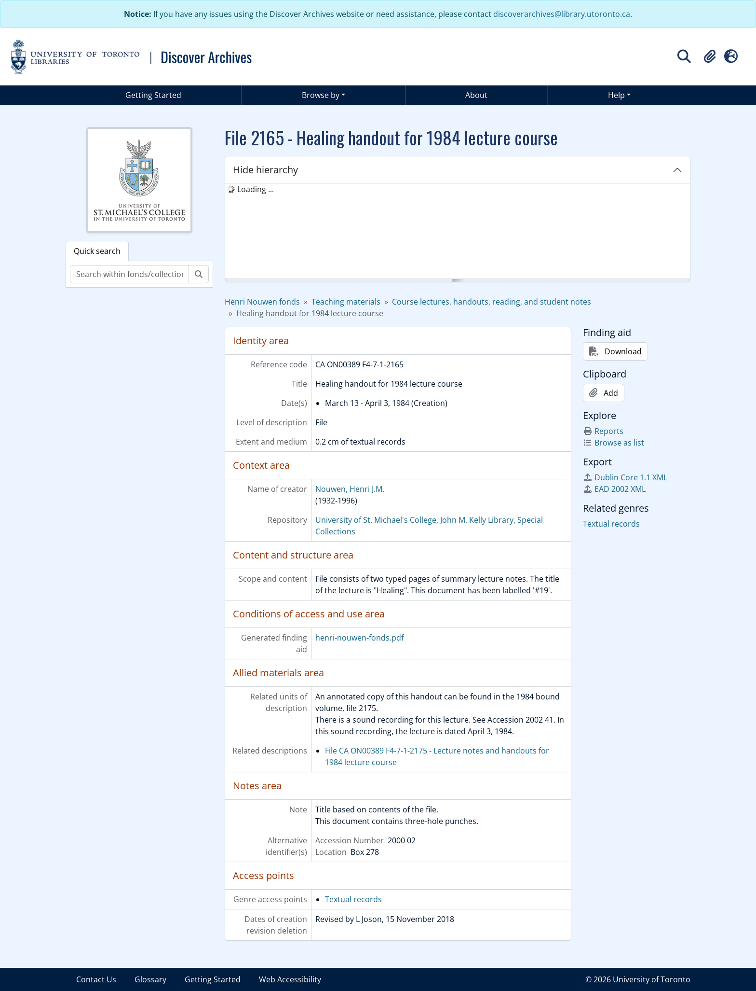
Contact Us (96, 979)
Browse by (320, 95)
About (476, 95)
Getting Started (153, 95)
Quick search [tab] (97, 251)
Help (616, 95)
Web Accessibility (290, 979)
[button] (709, 56)
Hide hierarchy (265, 169)
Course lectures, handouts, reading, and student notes (491, 301)
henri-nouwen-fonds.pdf (359, 637)
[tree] (457, 231)
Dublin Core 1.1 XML (625, 477)
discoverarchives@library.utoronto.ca (561, 14)
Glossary (150, 979)
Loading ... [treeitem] (255, 189)
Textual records (353, 899)
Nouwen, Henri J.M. (349, 489)
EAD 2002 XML (614, 489)
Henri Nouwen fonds (262, 301)
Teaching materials (345, 301)
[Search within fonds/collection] (129, 274)
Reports (603, 431)
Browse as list (613, 442)
